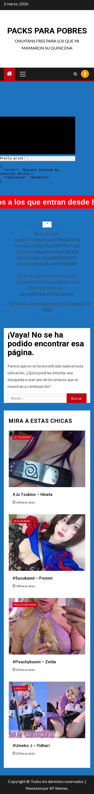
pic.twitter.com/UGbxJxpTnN (47, 294)
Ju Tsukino (22, 437)
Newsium (34, 788)
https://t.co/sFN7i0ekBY (55, 263)
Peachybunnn (25, 604)
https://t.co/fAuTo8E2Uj (56, 251)
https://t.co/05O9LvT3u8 (56, 245)
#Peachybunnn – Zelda (34, 662)
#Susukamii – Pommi (32, 578)
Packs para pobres (47, 30)
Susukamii (22, 521)
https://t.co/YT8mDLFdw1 (56, 239)
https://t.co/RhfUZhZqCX (54, 257)
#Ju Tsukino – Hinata (32, 494)
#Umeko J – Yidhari (31, 745)
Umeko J (20, 688)
